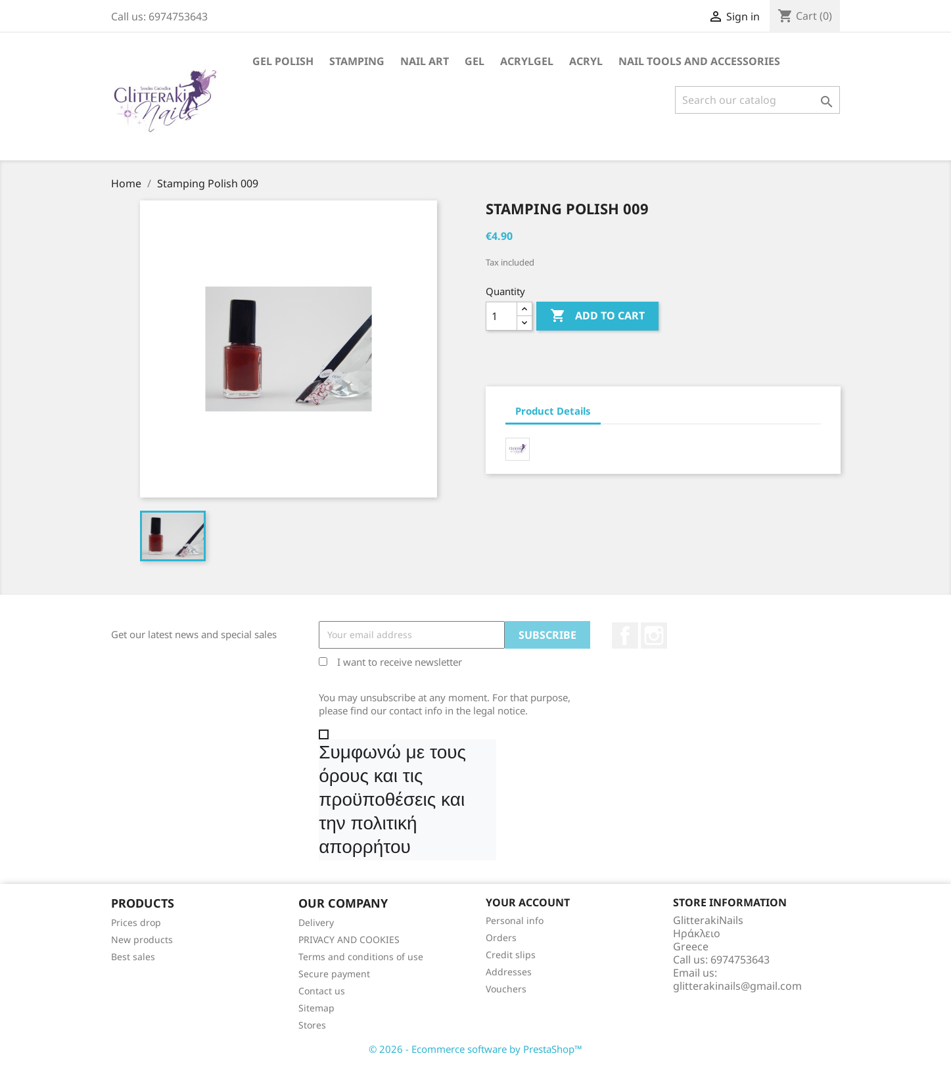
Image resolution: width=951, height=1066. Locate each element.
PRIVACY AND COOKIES (349, 939)
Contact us (321, 991)
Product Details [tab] (553, 410)
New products (142, 939)
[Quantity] (501, 316)
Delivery (316, 922)
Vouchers (506, 989)
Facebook (625, 635)
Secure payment (334, 973)
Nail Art (424, 61)
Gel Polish (282, 61)
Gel (474, 61)
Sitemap (316, 1008)
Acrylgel (526, 61)
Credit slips (511, 954)
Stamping (356, 61)
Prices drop (136, 922)
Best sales (133, 956)
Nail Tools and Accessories (699, 61)
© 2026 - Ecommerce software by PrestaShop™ (475, 1048)
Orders (501, 937)
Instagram (654, 635)
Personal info (515, 920)
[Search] (757, 100)
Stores (312, 1025)
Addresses (509, 971)
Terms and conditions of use (360, 956)
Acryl (586, 61)
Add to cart (597, 316)
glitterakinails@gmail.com (737, 986)
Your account (528, 902)
